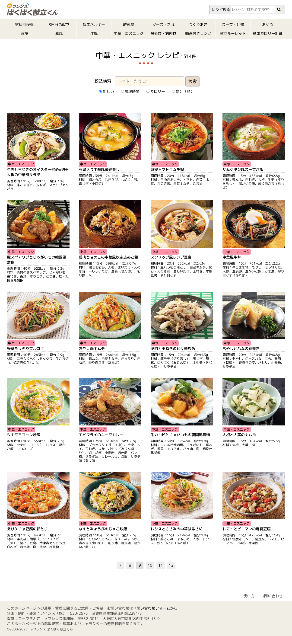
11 (160, 565)
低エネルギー (94, 24)
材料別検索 (24, 24)
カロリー (155, 91)
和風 (59, 33)
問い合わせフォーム (153, 607)
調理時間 (130, 91)
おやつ (267, 24)
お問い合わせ (271, 595)
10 (150, 565)
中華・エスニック (128, 33)
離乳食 (128, 24)
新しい (106, 91)
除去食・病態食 (163, 33)
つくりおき (198, 24)
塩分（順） (183, 91)
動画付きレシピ (198, 33)
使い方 (248, 595)
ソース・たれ (163, 24)
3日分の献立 (59, 24)
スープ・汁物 (233, 24)
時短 (24, 33)
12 (171, 565)
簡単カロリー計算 (267, 33)
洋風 (94, 33)
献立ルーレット (233, 33)
